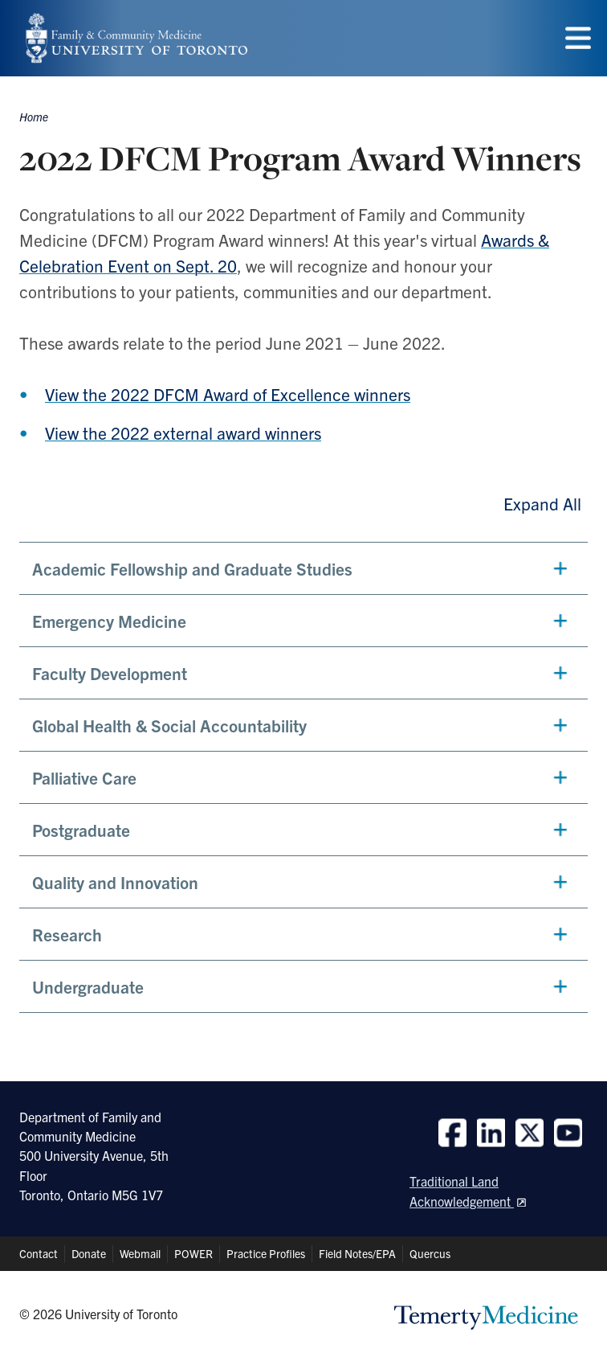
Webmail (140, 1253)
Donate (88, 1253)
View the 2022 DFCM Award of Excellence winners (227, 393)
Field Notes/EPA (357, 1253)
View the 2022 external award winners (183, 432)
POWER (193, 1253)
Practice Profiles (265, 1253)
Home (33, 116)
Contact (38, 1253)
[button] (303, 568)
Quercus (429, 1253)
